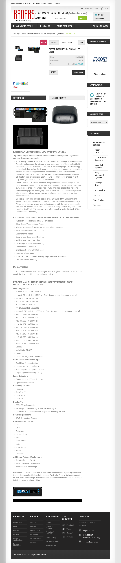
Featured (33, 522)
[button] (82, 18)
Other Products (64, 26)
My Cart (101, 15)
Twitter (69, 529)
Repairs (16, 530)
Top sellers (34, 534)
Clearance (97, 205)
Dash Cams (45, 26)
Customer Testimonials (42, 3)
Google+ (70, 533)
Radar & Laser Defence (23, 26)
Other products (100, 74)
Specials (33, 526)
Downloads (17, 522)
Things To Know (16, 3)
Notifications (96, 85)
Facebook (70, 525)
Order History (51, 538)
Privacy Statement (17, 545)
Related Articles (40, 555)
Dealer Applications (18, 539)
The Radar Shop (19, 555)
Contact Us (57, 3)
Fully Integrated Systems (52, 34)
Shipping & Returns (50, 533)
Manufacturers (35, 538)
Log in (48, 522)
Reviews (28, 3)
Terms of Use (51, 546)
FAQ (15, 526)
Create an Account (49, 527)
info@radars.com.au (90, 542)
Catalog (16, 34)
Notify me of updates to (98, 99)
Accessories (100, 190)
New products (35, 530)
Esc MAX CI (70, 34)
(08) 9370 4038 (88, 531)
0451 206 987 (61, 13)
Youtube (70, 537)
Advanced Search (53, 542)
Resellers (16, 534)
